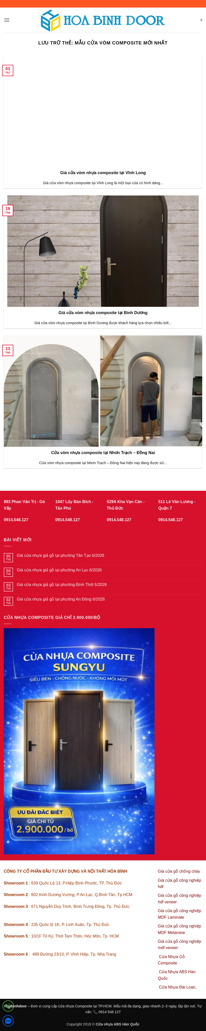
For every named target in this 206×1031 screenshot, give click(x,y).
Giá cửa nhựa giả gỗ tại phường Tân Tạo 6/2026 (60, 555)
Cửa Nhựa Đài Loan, (177, 987)
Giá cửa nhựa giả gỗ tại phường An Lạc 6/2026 (59, 570)
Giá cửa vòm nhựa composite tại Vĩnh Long (103, 172)
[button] (7, 20)
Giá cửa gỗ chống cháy (179, 871)
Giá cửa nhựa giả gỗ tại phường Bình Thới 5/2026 (62, 584)
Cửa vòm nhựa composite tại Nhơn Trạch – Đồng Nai (103, 452)
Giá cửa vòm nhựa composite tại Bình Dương (103, 312)
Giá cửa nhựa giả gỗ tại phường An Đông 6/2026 (61, 599)
